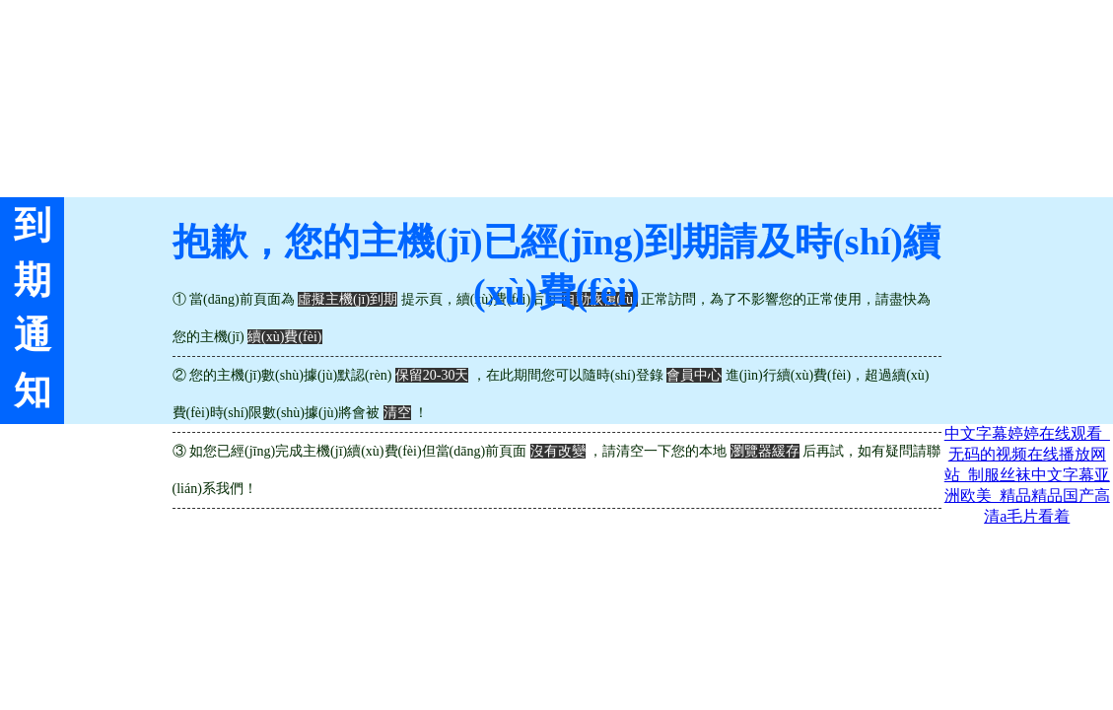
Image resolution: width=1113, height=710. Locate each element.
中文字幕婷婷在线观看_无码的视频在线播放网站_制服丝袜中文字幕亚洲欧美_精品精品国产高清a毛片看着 (1027, 475)
